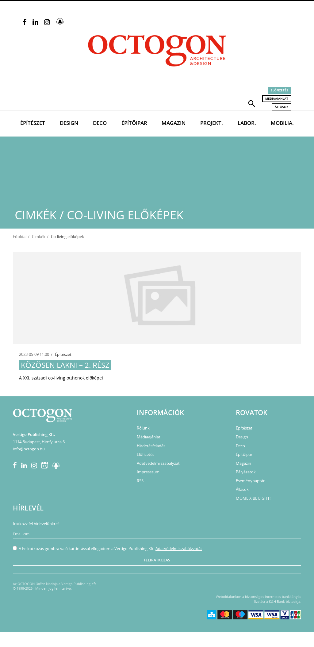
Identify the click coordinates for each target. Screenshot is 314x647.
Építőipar (134, 122)
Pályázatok (246, 472)
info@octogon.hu (29, 449)
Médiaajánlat (276, 98)
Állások (281, 107)
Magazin (174, 122)
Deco (100, 122)
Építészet (32, 122)
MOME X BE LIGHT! (253, 498)
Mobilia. (282, 122)
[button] (251, 103)
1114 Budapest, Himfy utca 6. (39, 442)
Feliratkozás (157, 560)
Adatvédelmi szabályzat (158, 463)
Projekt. (211, 122)
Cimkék (38, 236)
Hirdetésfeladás (151, 446)
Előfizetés (279, 90)
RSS (140, 480)
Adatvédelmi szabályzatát (178, 548)
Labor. (247, 122)
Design (69, 122)
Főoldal (19, 236)
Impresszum (148, 472)
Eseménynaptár (250, 480)
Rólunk (143, 428)
